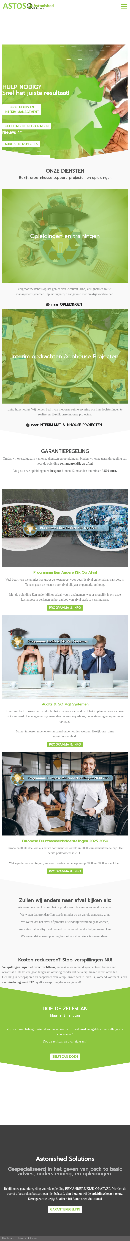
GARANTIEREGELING (65, 1209)
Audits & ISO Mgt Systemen (65, 704)
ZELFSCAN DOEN (65, 1056)
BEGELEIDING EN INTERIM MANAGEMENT (22, 109)
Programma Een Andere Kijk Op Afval (65, 572)
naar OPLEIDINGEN (66, 304)
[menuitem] (8, 1238)
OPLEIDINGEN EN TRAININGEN (26, 126)
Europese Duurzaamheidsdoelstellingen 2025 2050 (65, 841)
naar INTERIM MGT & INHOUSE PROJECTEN (66, 425)
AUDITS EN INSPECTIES (21, 144)
